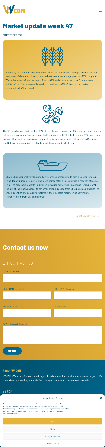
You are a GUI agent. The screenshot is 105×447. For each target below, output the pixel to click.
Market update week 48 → (88, 215)
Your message (15, 323)
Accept (52, 421)
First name (13, 289)
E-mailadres (14, 306)
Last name (64, 289)
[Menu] (100, 10)
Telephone (60, 306)
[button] (101, 398)
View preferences (52, 436)
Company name (11, 271)
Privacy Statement (52, 443)
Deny (52, 429)
